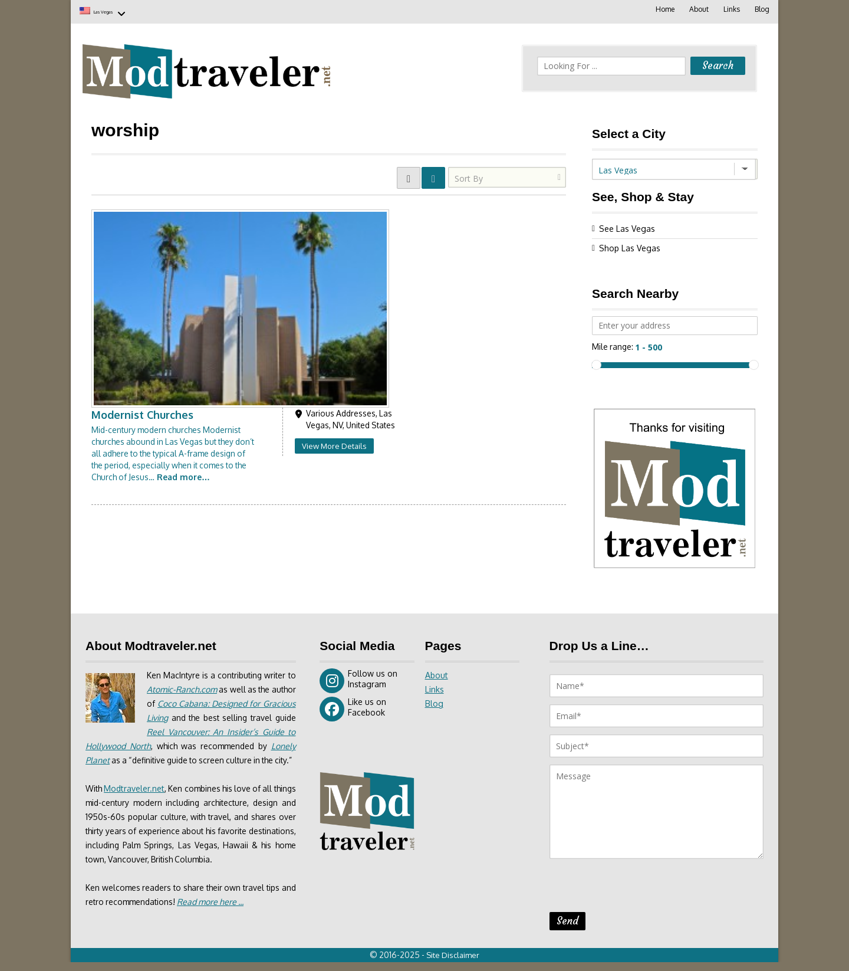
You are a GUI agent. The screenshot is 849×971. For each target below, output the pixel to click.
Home (662, 9)
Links (730, 9)
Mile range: (613, 344)
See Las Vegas (627, 226)
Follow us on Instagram (358, 679)
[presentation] (639, 887)
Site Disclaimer (454, 964)
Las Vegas (117, 10)
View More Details (490, 243)
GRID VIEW (408, 175)
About (697, 9)
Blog (761, 9)
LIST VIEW (433, 175)
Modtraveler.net (138, 801)
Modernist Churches (299, 211)
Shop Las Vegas (629, 246)
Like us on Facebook (353, 707)
